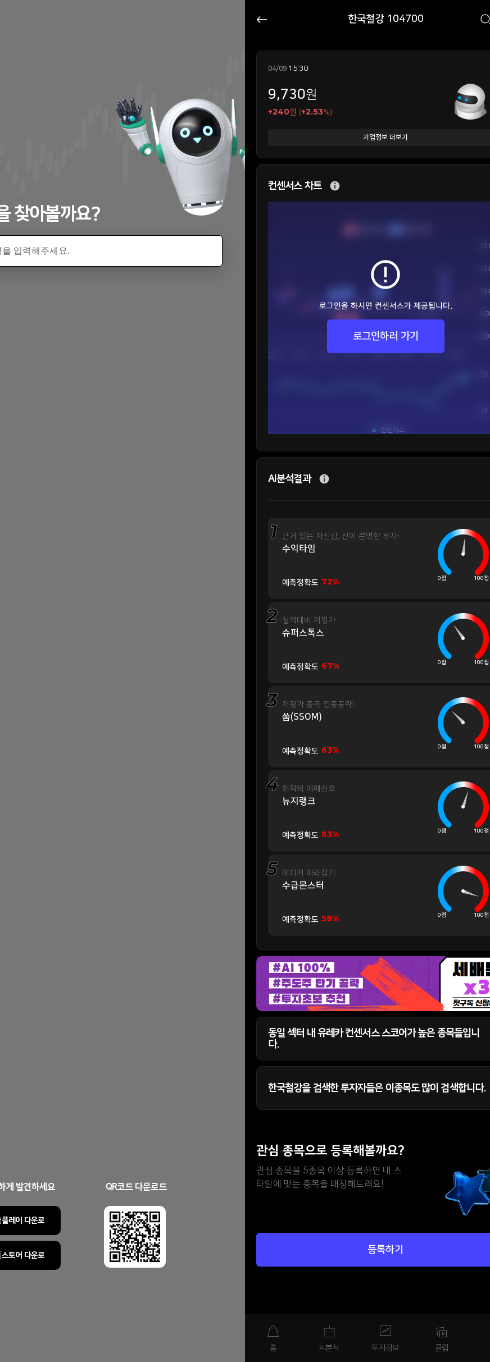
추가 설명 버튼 (335, 186)
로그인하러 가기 (386, 336)
